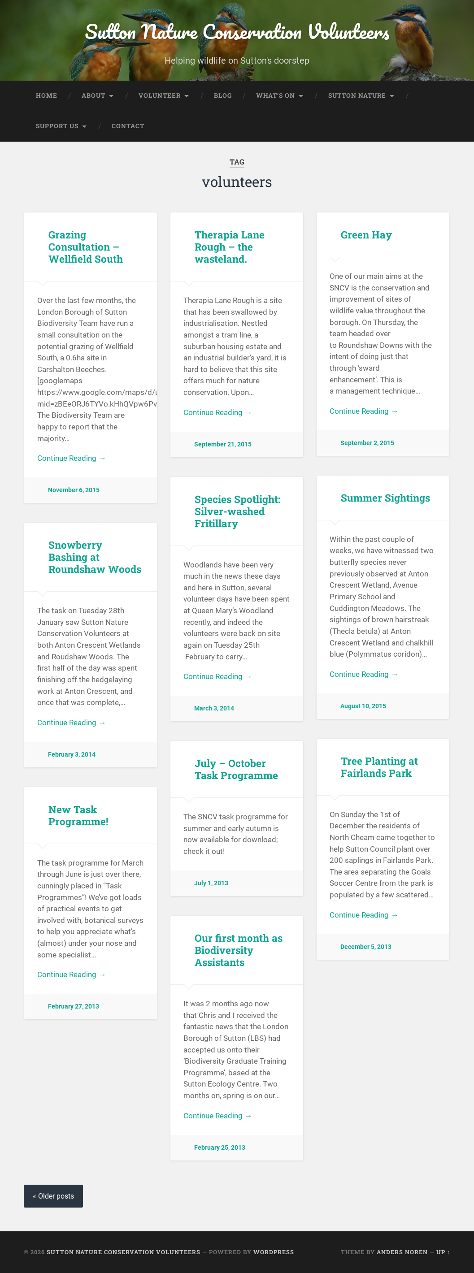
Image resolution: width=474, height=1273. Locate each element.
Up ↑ (443, 1252)
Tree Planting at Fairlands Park (379, 766)
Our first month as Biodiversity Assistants (239, 950)
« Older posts (53, 1196)
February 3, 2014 (72, 754)
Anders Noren (402, 1252)
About (93, 95)
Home (46, 95)
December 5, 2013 (365, 947)
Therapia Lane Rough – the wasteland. (230, 246)
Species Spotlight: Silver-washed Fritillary (237, 511)
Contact (128, 126)
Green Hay (366, 234)
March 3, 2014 (214, 708)
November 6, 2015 (74, 490)
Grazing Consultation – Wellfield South (85, 246)
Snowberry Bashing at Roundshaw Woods (94, 557)
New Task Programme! (78, 815)
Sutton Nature (357, 95)
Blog (223, 95)
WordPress (273, 1252)
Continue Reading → (71, 458)
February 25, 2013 (219, 1148)
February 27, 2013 (73, 1006)
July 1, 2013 (211, 883)
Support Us (57, 126)
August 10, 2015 (363, 706)
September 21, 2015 (223, 444)
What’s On (275, 95)
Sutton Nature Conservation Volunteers (237, 31)
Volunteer (160, 95)
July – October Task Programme (236, 769)
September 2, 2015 (367, 443)
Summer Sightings (385, 497)
